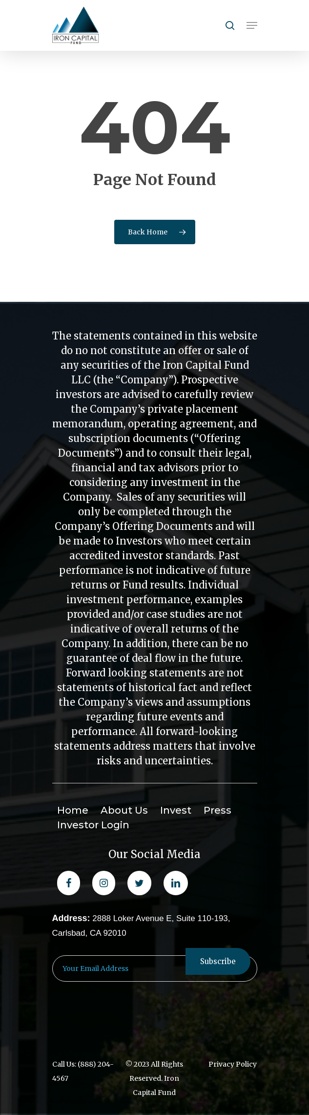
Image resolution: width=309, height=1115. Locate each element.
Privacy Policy (232, 1064)
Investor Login (93, 825)
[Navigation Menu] (252, 25)
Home (72, 810)
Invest (175, 810)
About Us (124, 810)
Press (217, 810)
